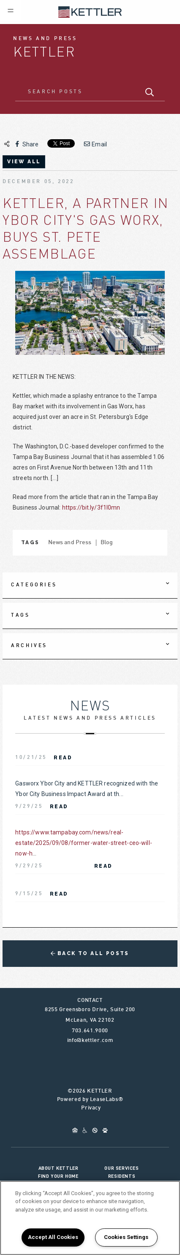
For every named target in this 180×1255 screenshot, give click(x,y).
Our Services (121, 1168)
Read (63, 758)
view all (24, 162)
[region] (90, 1218)
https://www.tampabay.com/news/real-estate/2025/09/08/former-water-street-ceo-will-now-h (83, 843)
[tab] (90, 585)
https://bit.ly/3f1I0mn (91, 507)
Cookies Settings (126, 1237)
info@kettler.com (90, 1040)
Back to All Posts (90, 953)
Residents (121, 1176)
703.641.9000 (90, 1031)
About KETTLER (58, 1168)
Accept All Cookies (53, 1237)
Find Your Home (58, 1176)
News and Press (70, 542)
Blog (107, 542)
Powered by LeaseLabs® (90, 1099)
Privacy (91, 1108)
